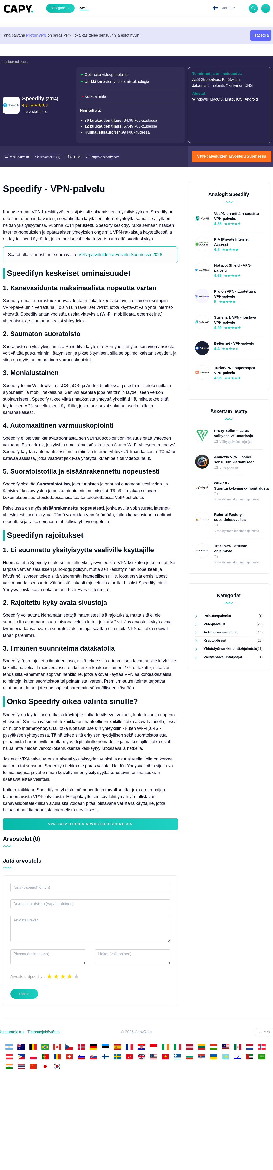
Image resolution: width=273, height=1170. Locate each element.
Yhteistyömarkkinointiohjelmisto (228, 647)
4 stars (69, 1060)
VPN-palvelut (19, 156)
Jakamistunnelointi (208, 85)
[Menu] (265, 8)
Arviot (84, 8)
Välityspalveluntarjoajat (235, 440)
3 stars (63, 1060)
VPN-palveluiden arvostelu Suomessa (231, 156)
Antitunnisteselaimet (221, 631)
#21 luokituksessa (15, 62)
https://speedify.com (110, 156)
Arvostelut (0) (52, 156)
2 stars (56, 1060)
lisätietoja (261, 35)
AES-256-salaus (206, 79)
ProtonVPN (36, 35)
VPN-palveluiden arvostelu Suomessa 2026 (120, 337)
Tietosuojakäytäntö (43, 1115)
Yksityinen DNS (239, 85)
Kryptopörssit (215, 639)
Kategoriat (59, 8)
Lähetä (24, 1077)
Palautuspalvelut (217, 614)
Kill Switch (231, 79)
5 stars (76, 1060)
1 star (49, 1060)
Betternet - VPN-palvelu (234, 342)
